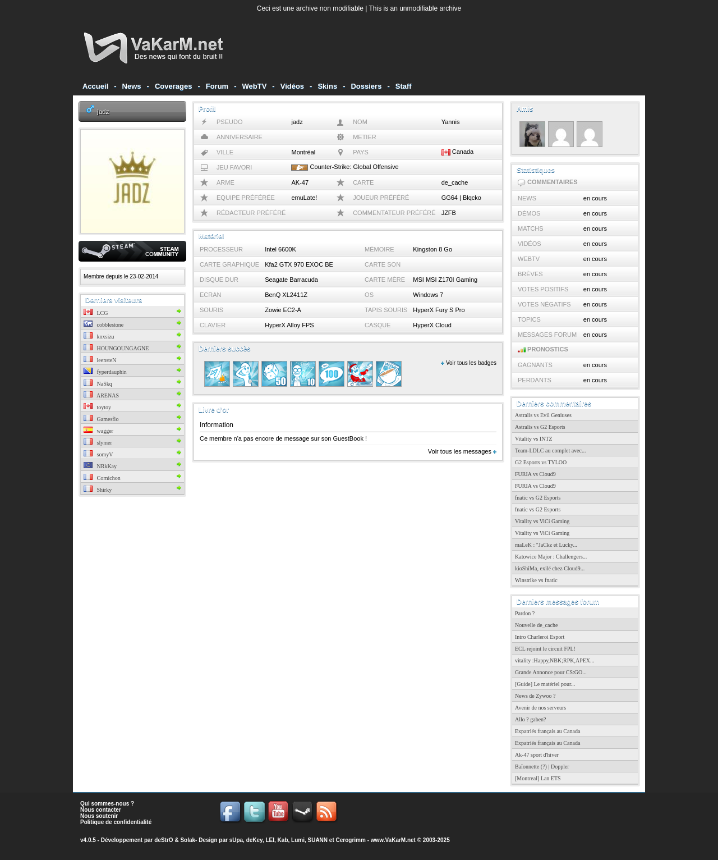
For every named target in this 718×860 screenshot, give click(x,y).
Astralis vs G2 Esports (540, 427)
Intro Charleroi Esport (539, 637)
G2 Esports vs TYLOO (541, 462)
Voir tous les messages (462, 451)
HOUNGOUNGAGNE (116, 348)
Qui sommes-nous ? (107, 803)
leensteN (100, 360)
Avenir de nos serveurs (540, 708)
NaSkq (98, 384)
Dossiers (366, 86)
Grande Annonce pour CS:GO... (551, 672)
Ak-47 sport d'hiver (537, 755)
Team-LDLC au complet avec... (550, 450)
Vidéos (292, 86)
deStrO (163, 840)
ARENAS (101, 395)
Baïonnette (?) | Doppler (542, 766)
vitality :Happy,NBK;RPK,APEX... (555, 660)
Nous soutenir (99, 816)
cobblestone (103, 325)
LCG (96, 313)
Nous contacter (100, 810)
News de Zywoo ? (535, 696)
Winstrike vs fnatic (536, 580)
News (131, 86)
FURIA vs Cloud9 (535, 474)
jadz (103, 111)
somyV (98, 454)
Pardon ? (525, 613)
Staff (403, 86)
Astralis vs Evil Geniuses (543, 415)
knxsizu (99, 336)
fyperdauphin (105, 372)
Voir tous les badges (468, 363)
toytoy (97, 407)
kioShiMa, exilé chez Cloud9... (549, 568)
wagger (98, 431)
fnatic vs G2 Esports (537, 498)
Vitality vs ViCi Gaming (542, 521)
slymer (98, 443)
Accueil (95, 86)
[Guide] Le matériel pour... (545, 684)
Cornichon (102, 478)
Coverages (173, 86)
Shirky (98, 490)
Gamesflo (101, 419)
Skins (327, 86)
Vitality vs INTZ (534, 439)
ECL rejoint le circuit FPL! (545, 649)
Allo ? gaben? (530, 719)
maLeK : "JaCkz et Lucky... (546, 545)
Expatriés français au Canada (547, 731)
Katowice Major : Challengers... (551, 556)
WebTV (254, 86)
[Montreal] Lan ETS (538, 778)
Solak (187, 840)
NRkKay (100, 466)
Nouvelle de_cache (536, 625)
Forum (217, 86)
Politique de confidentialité (115, 822)
